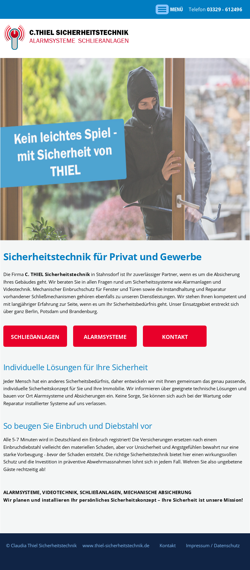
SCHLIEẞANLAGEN (35, 336)
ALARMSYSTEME (105, 336)
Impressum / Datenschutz (213, 545)
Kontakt (168, 545)
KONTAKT (175, 336)
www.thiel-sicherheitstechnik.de (116, 545)
